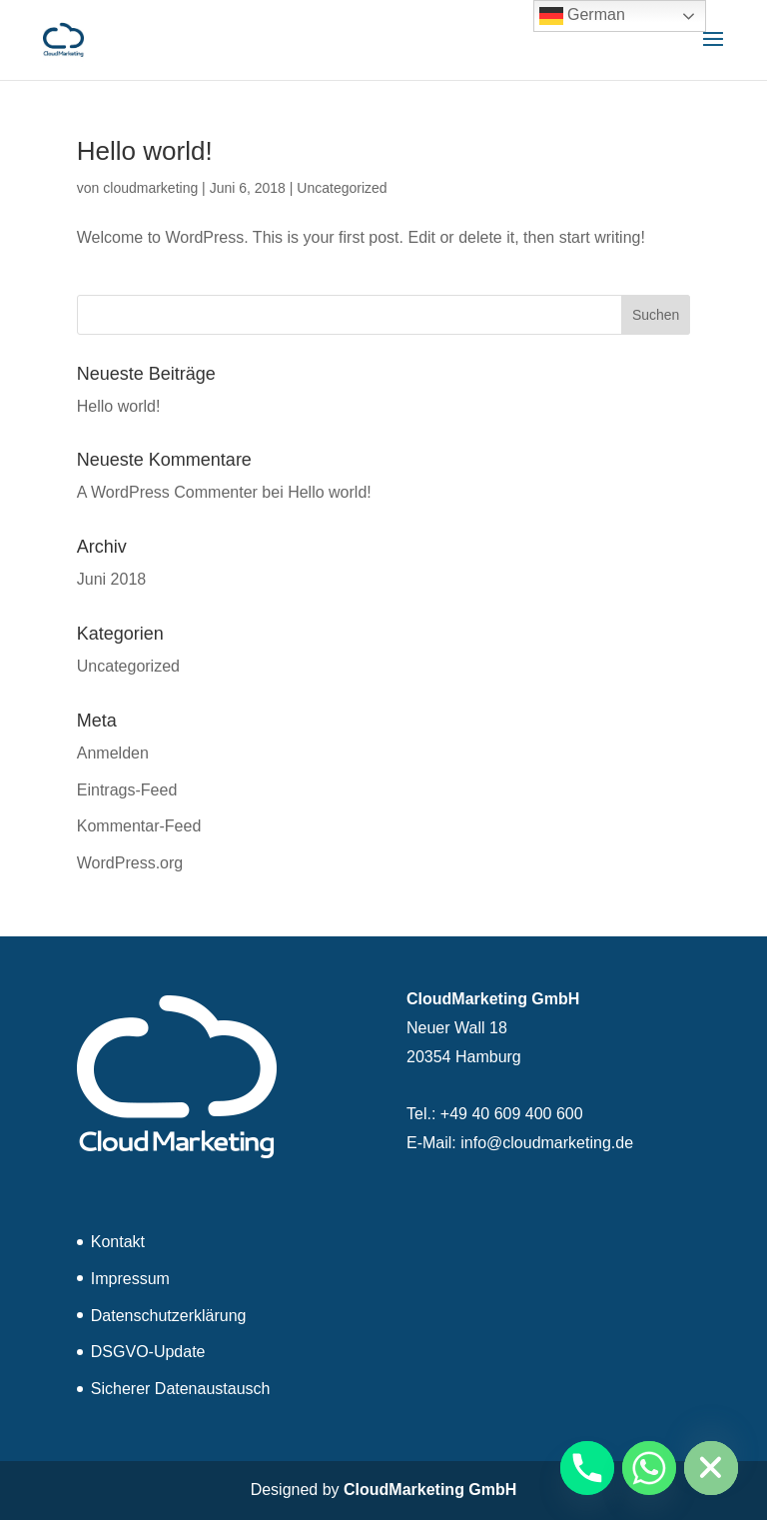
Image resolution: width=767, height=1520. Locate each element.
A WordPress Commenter (167, 492)
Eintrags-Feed (127, 789)
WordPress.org (130, 862)
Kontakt (118, 1241)
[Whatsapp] (649, 1468)
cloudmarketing (150, 188)
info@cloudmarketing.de (546, 1142)
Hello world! (145, 151)
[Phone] (587, 1468)
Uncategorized (341, 188)
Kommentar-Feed (139, 825)
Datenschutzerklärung (169, 1315)
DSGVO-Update (148, 1351)
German (582, 16)
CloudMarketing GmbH (430, 1489)
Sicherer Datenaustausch (181, 1388)
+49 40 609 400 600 (511, 1113)
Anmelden (113, 753)
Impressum (130, 1278)
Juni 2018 (111, 579)
